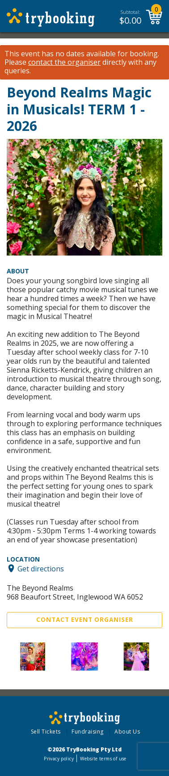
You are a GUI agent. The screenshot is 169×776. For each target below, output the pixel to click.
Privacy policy (59, 758)
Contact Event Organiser (84, 620)
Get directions (40, 568)
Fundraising (88, 731)
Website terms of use (103, 758)
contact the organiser (64, 62)
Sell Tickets (46, 731)
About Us (127, 731)
